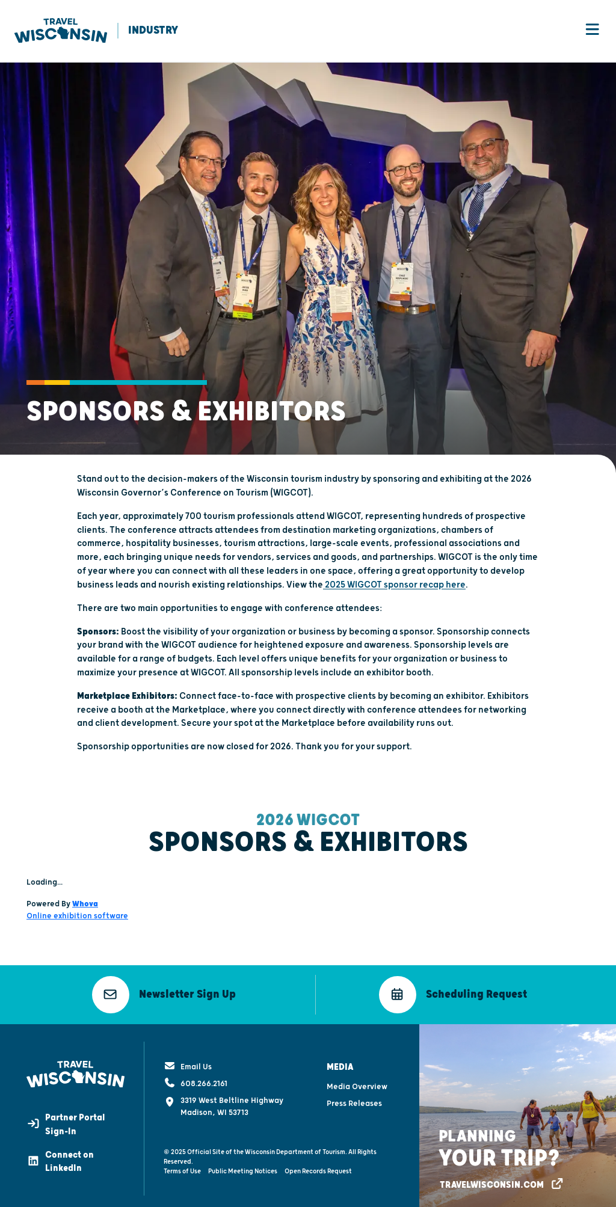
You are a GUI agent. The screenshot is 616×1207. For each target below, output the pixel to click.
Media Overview (357, 1085)
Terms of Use (182, 1169)
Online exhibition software (77, 916)
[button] (164, 995)
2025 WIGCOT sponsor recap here (394, 585)
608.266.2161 (195, 1081)
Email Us (188, 1064)
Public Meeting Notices (242, 1169)
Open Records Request (318, 1169)
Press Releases (354, 1102)
